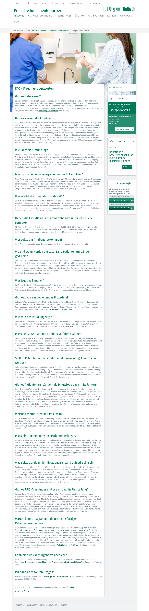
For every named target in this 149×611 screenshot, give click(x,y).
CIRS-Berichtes (60, 367)
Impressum (46, 3)
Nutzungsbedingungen (49, 605)
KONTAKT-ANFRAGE (122, 129)
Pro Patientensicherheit (40, 15)
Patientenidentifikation (58, 30)
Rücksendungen (94, 3)
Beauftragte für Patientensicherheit (57, 576)
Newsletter (59, 3)
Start (35, 3)
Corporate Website (76, 3)
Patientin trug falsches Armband (62, 309)
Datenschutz (32, 605)
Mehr (125, 167)
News (17, 21)
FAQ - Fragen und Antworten (78, 30)
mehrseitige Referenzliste (48, 111)
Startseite (35, 30)
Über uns (79, 15)
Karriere (111, 15)
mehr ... (73, 587)
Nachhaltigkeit (96, 15)
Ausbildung (126, 15)
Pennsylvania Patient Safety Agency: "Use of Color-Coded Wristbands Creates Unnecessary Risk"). (53, 530)
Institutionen (64, 15)
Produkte (19, 15)
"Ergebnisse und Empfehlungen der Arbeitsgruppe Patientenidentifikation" (53, 562)
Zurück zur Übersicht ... (24, 591)
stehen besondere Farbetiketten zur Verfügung (60, 545)
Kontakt (64, 605)
